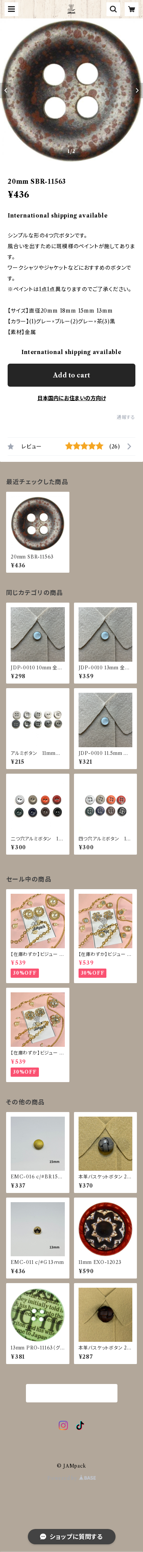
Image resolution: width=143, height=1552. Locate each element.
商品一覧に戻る (72, 1393)
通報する (126, 417)
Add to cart (71, 375)
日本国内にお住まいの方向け (71, 398)
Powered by (71, 1478)
